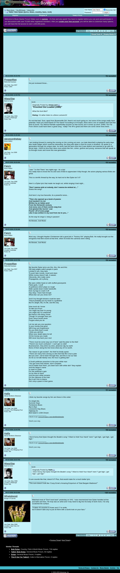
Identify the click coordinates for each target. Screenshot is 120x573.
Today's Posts (77, 15)
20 (106, 31)
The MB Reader (20, 10)
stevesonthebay (12, 138)
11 (101, 31)
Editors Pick (30, 10)
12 (103, 31)
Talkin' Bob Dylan (18, 552)
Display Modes (109, 34)
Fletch (7, 166)
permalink (112, 76)
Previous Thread (55, 540)
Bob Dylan (15, 549)
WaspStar (9, 98)
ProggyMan (10, 79)
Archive (112, 568)
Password (88, 12)
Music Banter (11, 10)
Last (111, 31)
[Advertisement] (26, 55)
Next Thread (66, 540)
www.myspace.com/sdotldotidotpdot (51, 417)
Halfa (7, 393)
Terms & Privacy (84, 568)
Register (15, 15)
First (88, 31)
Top (118, 568)
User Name (88, 9)
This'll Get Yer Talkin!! (20, 557)
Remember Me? (110, 10)
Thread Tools (95, 34)
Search (106, 15)
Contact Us (95, 568)
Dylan (13, 554)
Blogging (42, 15)
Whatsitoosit (11, 496)
